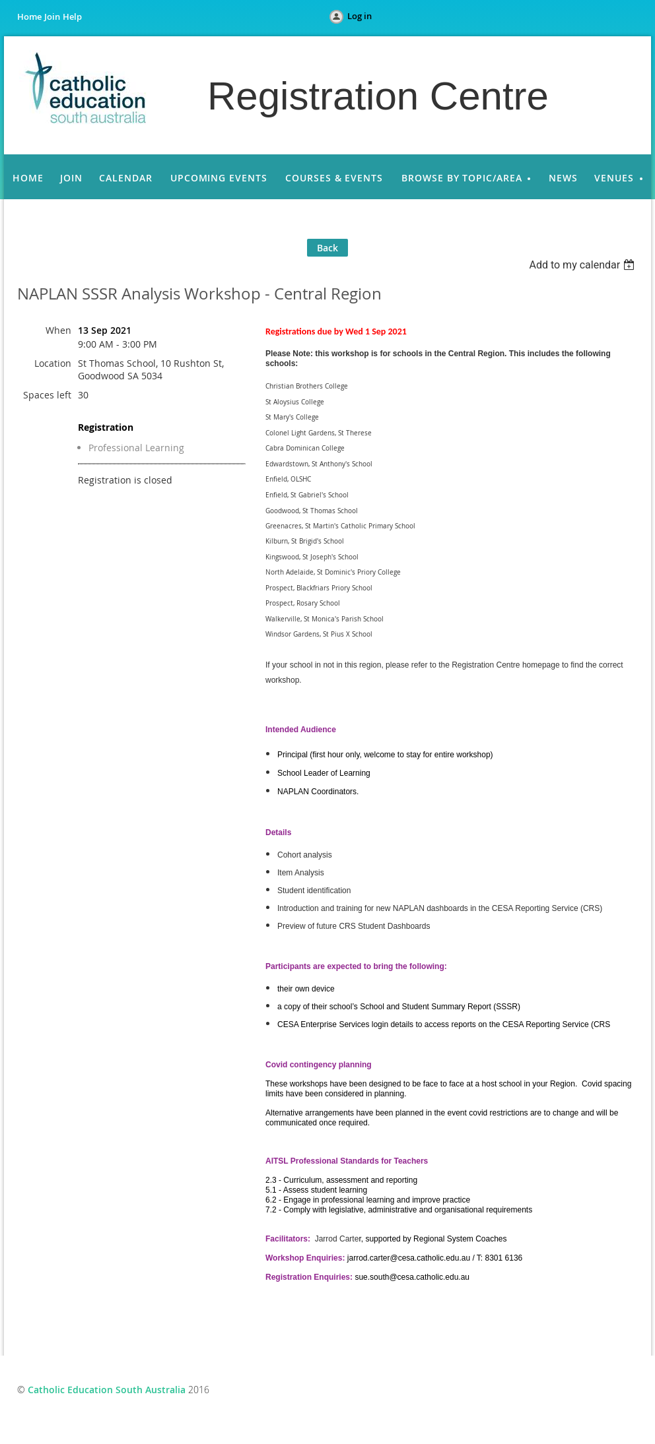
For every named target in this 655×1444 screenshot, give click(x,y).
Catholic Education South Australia (107, 1389)
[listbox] (583, 265)
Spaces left (47, 395)
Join (52, 16)
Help (72, 16)
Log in (359, 16)
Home (29, 16)
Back (327, 247)
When (58, 330)
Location (52, 363)
